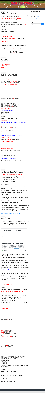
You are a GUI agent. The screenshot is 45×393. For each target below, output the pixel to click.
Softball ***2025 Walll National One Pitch (7, 326)
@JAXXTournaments (39, 18)
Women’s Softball (10, 8)
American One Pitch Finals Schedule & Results (14, 289)
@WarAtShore (38, 16)
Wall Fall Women (5, 60)
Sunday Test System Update (9, 371)
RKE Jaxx (15, 8)
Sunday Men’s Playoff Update (9, 75)
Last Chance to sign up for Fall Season (12, 172)
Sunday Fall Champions (7, 31)
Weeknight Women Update (8, 13)
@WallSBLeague (38, 13)
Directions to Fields (26, 8)
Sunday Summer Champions (9, 118)
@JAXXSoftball (40, 14)
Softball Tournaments (20, 8)
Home (1, 8)
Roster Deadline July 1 (7, 218)
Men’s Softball (5, 8)
